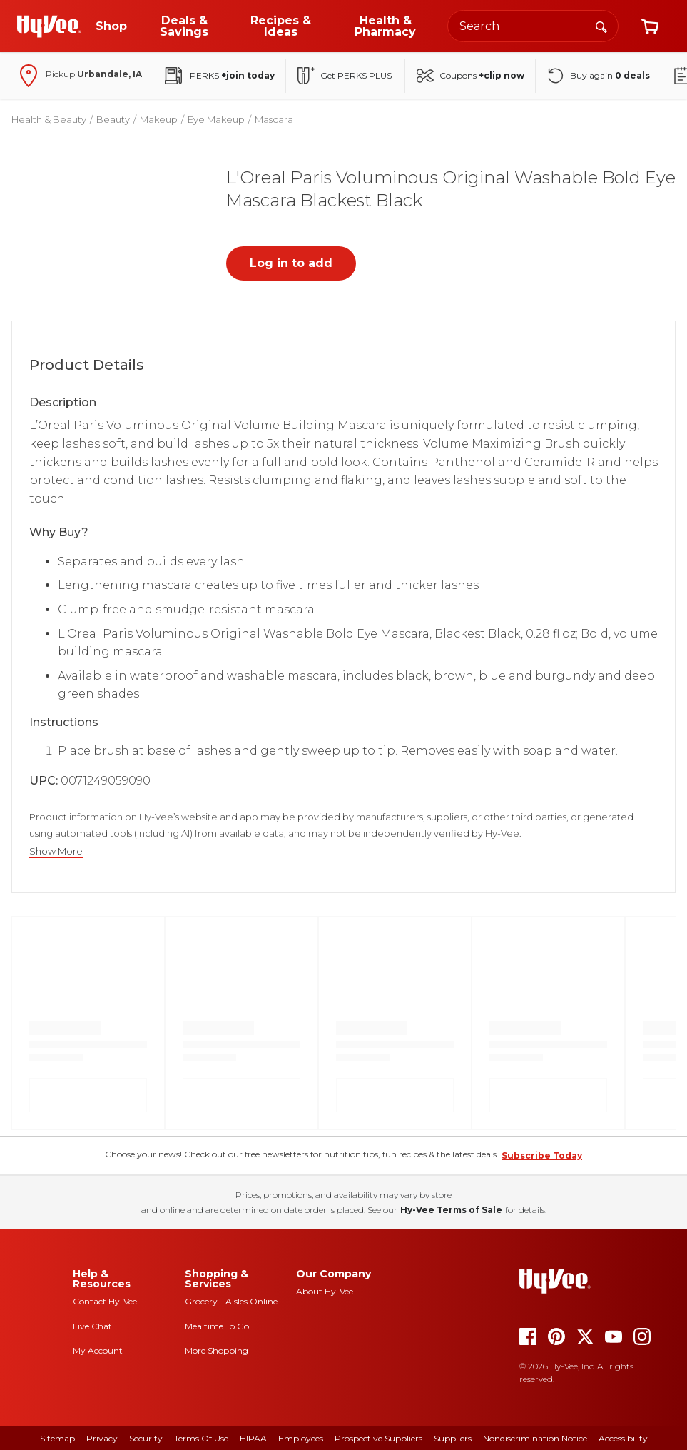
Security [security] (146, 1438)
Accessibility (623, 1438)
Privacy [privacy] (102, 1438)
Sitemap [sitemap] (57, 1438)
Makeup (159, 119)
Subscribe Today (542, 1155)
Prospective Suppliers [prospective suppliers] (378, 1438)
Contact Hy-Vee (105, 1301)
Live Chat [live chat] (92, 1326)
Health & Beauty (48, 119)
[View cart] (650, 26)
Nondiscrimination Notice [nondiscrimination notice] (535, 1438)
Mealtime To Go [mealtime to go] (217, 1326)
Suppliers (453, 1438)
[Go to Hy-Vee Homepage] (49, 26)
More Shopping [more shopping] (216, 1350)
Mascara (274, 119)
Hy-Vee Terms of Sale (451, 1209)
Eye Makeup (216, 119)
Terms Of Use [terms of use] (201, 1438)
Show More (56, 851)
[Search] (601, 26)
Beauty (113, 119)
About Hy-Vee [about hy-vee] (324, 1291)
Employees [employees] (300, 1438)
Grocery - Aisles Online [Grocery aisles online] (231, 1301)
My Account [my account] (98, 1350)
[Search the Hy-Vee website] (533, 26)
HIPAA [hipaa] (253, 1438)
